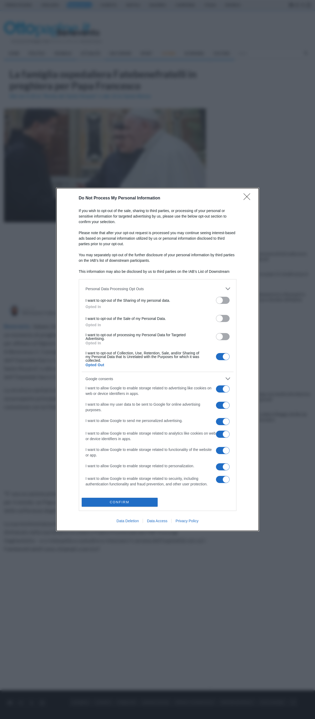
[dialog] (157, 359)
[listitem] (158, 288)
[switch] (223, 300)
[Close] (249, 198)
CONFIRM (120, 502)
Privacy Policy (186, 521)
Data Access (157, 521)
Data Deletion (128, 521)
